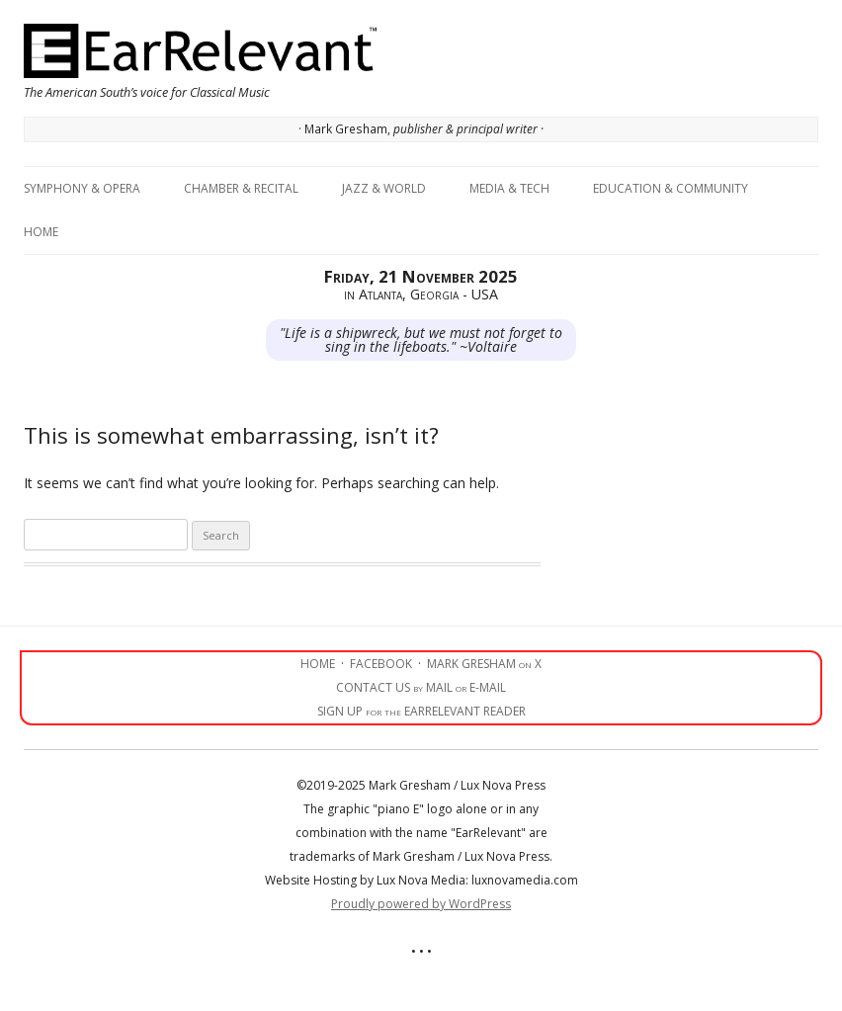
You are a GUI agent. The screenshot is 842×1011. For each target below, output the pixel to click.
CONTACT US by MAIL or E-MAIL (421, 687)
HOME (317, 663)
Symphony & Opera (82, 188)
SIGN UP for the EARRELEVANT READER (421, 711)
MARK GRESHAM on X (484, 663)
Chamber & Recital (241, 188)
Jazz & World (384, 188)
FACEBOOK (381, 663)
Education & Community (670, 188)
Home (41, 231)
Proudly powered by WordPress (421, 903)
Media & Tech (509, 188)
